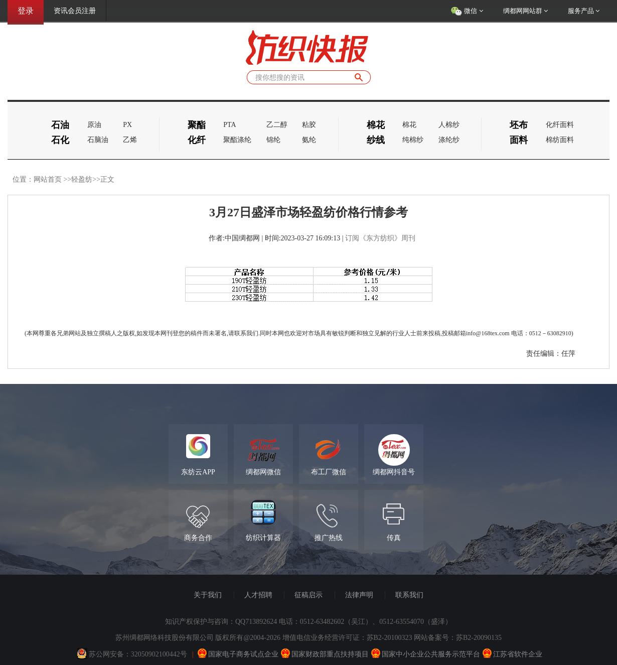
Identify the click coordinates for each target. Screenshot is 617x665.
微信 (466, 12)
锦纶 (273, 140)
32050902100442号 (159, 654)
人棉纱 (448, 124)
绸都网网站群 (525, 11)
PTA (229, 124)
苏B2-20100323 (389, 637)
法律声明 (359, 595)
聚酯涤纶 (237, 140)
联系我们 (409, 595)
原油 (94, 124)
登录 (26, 11)
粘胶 (309, 124)
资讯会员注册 (75, 11)
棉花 (409, 124)
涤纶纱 (448, 140)
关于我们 (208, 595)
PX (127, 124)
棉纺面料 (560, 140)
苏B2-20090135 (479, 637)
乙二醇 (276, 124)
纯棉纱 (412, 140)
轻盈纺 (81, 179)
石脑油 (97, 140)
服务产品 (583, 11)
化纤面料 (560, 124)
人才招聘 (258, 595)
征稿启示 (308, 595)
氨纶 (309, 140)
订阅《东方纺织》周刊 (380, 238)
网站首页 (48, 179)
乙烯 (130, 140)
